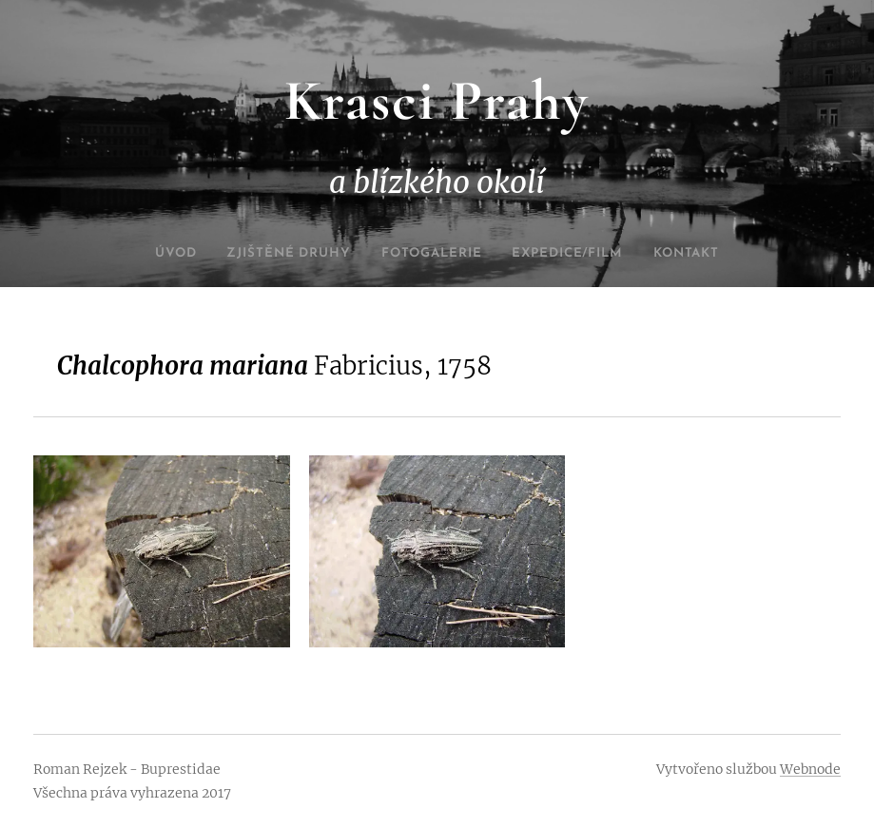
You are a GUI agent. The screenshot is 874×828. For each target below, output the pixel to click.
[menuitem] (148, 254)
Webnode (810, 769)
